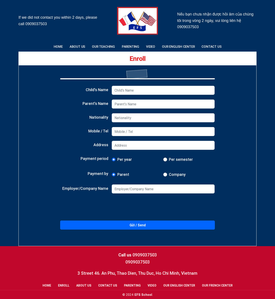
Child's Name (97, 89)
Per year (124, 159)
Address (100, 144)
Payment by (98, 173)
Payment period (94, 158)
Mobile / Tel (98, 131)
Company (177, 174)
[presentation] (137, 208)
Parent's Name (95, 103)
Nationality (98, 117)
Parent (123, 174)
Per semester (181, 159)
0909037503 (36, 24)
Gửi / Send (138, 225)
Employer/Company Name (85, 188)
